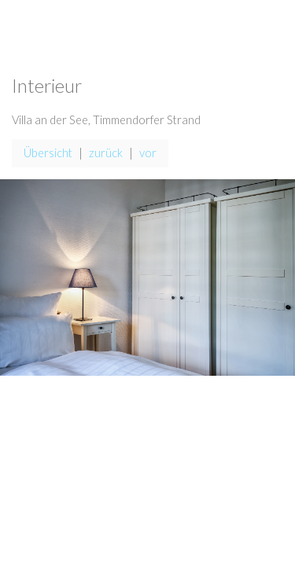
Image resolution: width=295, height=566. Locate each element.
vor (148, 153)
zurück (106, 153)
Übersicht (48, 153)
